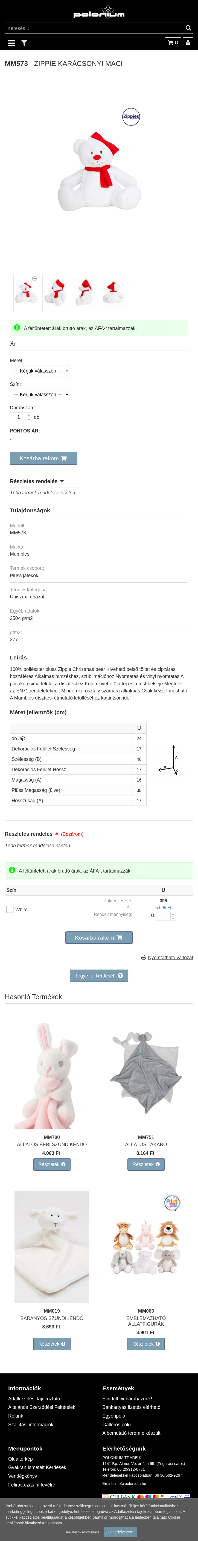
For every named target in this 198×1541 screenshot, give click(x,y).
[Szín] (39, 395)
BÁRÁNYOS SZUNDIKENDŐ (51, 1318)
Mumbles (19, 554)
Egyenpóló (113, 1416)
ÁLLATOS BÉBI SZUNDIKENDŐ (52, 1144)
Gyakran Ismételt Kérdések (37, 1467)
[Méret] (39, 371)
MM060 (146, 1311)
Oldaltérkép (20, 1459)
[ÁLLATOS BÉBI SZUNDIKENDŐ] (51, 1127)
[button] (43, 458)
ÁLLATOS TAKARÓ (146, 1144)
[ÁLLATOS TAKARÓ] (146, 1127)
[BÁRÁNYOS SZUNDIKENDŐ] (51, 1301)
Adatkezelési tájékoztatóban (138, 1511)
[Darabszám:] (20, 417)
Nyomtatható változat (170, 957)
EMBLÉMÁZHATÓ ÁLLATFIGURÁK (146, 1321)
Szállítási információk (30, 1424)
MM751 (146, 1137)
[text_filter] (24, 43)
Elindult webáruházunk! (127, 1398)
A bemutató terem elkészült (131, 1433)
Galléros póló (116, 1424)
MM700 (52, 1137)
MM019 (52, 1311)
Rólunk (15, 1416)
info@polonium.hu (130, 1483)
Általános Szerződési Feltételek (41, 1407)
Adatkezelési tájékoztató (34, 1398)
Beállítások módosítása (82, 1532)
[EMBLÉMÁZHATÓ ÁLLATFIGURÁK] (146, 1301)
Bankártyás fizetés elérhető (131, 1407)
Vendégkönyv (22, 1476)
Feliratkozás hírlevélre (31, 1485)
